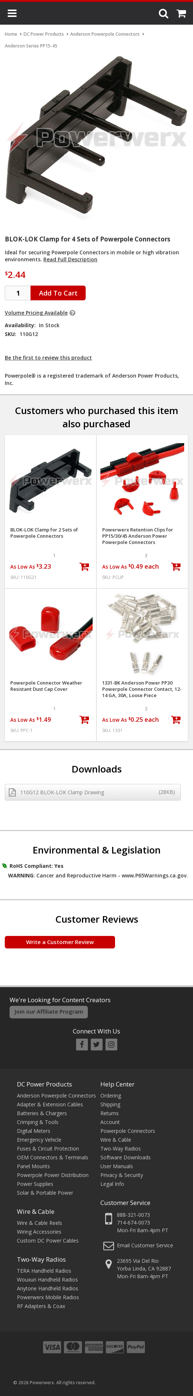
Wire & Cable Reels (39, 1222)
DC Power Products (44, 1084)
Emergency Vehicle (39, 1139)
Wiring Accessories (39, 1231)
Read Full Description (70, 259)
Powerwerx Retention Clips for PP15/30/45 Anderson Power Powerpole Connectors (137, 536)
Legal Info (112, 1183)
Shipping (110, 1104)
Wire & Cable (35, 1211)
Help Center (117, 1084)
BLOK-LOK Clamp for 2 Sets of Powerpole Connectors (44, 533)
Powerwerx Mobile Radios (48, 1297)
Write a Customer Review (60, 942)
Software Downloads (125, 1157)
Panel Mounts (33, 1166)
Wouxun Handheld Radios (47, 1279)
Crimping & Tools (37, 1121)
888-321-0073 (133, 1214)
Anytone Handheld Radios (47, 1288)
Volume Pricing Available (36, 312)
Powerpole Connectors (127, 1130)
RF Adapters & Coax (41, 1306)
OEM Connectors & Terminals (52, 1157)
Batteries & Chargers (42, 1113)
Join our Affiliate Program (49, 1011)
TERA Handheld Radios (44, 1270)
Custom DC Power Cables (48, 1240)
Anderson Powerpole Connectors (56, 1095)
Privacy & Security (121, 1174)
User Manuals (116, 1166)
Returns (109, 1113)
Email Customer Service (145, 1245)
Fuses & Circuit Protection (48, 1148)
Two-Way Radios (41, 1259)
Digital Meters (33, 1130)
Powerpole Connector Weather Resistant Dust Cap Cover (46, 686)
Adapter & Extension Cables (50, 1104)
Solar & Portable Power (45, 1192)
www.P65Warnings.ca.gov (154, 875)
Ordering (110, 1095)
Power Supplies (35, 1183)
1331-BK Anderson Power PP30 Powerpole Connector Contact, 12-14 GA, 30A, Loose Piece (142, 689)
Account (110, 1121)
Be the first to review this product (48, 357)
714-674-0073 (133, 1222)
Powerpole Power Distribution (53, 1174)
